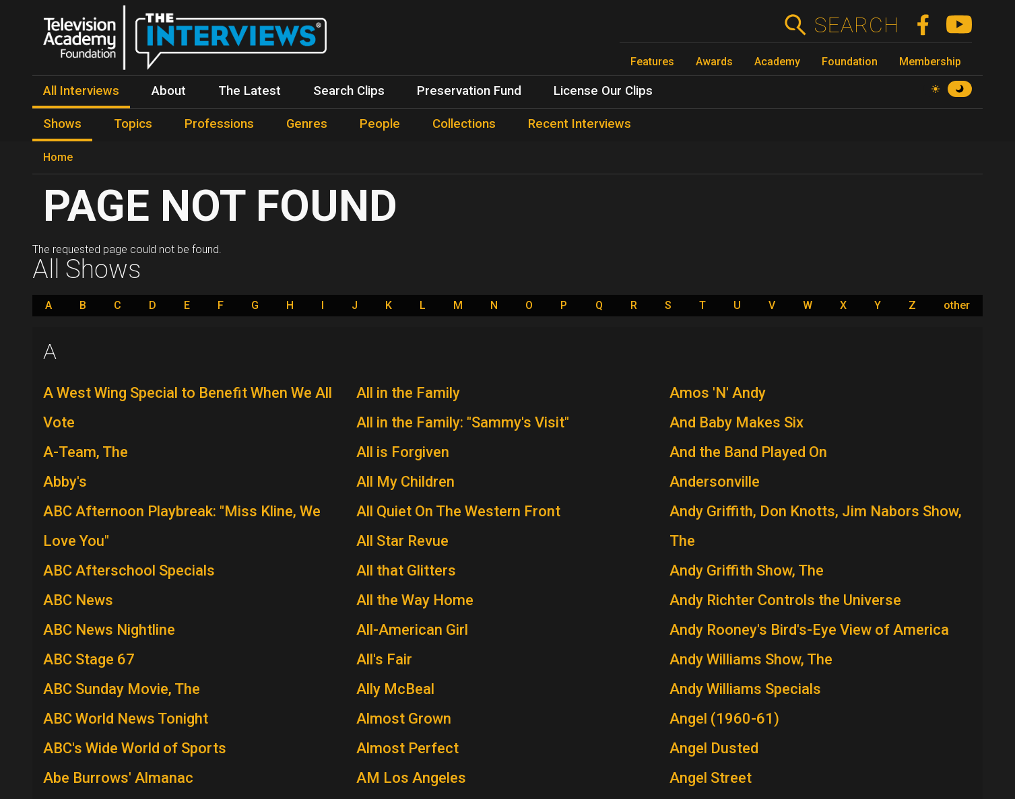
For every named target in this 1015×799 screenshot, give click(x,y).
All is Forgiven (402, 452)
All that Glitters (406, 570)
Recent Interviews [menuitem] (579, 123)
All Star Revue (402, 540)
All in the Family (408, 392)
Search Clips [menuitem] (349, 90)
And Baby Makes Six (736, 422)
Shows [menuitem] (62, 123)
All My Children (405, 481)
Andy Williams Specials (745, 689)
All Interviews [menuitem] (81, 90)
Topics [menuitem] (133, 123)
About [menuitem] (169, 90)
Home (58, 157)
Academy (777, 61)
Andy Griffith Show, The (746, 570)
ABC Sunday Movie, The (121, 689)
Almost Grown (403, 718)
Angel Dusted (713, 748)
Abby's (65, 481)
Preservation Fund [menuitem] (469, 90)
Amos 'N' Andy (717, 392)
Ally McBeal (395, 689)
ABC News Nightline (109, 629)
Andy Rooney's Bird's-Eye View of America (809, 629)
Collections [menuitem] (464, 123)
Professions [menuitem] (219, 123)
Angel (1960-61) (724, 718)
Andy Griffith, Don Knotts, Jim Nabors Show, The (815, 526)
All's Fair (384, 659)
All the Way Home (414, 600)
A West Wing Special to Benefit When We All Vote (187, 407)
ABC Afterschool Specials (129, 570)
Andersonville (714, 481)
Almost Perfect (407, 748)
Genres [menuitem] (306, 123)
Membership (930, 61)
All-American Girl (412, 629)
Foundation (850, 61)
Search (856, 25)
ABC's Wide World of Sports (134, 748)
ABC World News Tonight (125, 718)
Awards (714, 61)
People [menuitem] (380, 123)
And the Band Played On (748, 452)
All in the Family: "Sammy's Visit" (462, 422)
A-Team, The (85, 452)
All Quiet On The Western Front (458, 511)
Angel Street (710, 777)
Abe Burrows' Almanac (118, 777)
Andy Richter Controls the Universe (785, 600)
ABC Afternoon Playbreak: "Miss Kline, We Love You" (182, 526)
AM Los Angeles (411, 777)
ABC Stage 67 (89, 659)
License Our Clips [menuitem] (603, 90)
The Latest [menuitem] (249, 90)
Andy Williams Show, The (750, 659)
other (957, 305)
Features (652, 61)
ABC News (78, 600)
